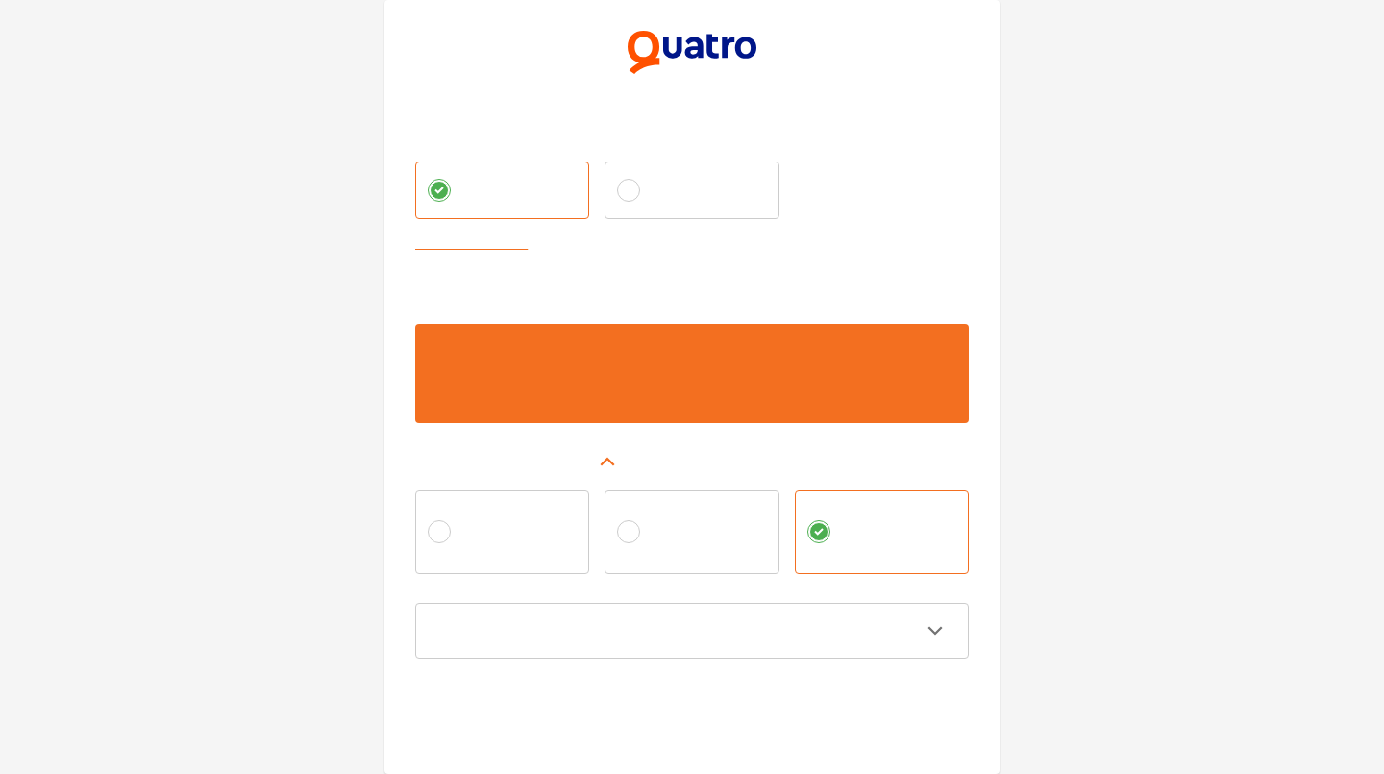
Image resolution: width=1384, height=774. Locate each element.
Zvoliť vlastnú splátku (475, 244)
